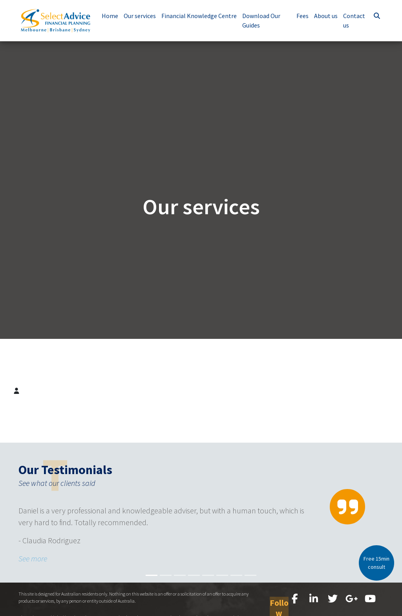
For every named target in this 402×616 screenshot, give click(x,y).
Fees (304, 16)
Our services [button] (143, 16)
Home (113, 16)
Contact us (355, 20)
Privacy (320, 613)
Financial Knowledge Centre (202, 16)
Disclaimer (342, 613)
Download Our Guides (265, 20)
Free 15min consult (376, 562)
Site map (365, 613)
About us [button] (327, 16)
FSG (305, 613)
